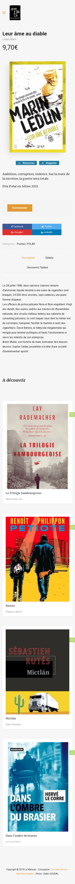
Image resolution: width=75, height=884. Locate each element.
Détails (49, 257)
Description (28, 257)
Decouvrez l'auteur (37, 267)
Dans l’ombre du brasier (21, 835)
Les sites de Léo (59, 869)
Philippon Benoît (14, 611)
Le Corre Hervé (13, 841)
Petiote (10, 605)
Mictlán (11, 718)
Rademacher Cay (14, 499)
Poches (21, 243)
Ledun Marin (9, 39)
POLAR (31, 243)
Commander (19, 207)
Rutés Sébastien (13, 724)
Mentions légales (25, 873)
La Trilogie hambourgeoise (24, 493)
